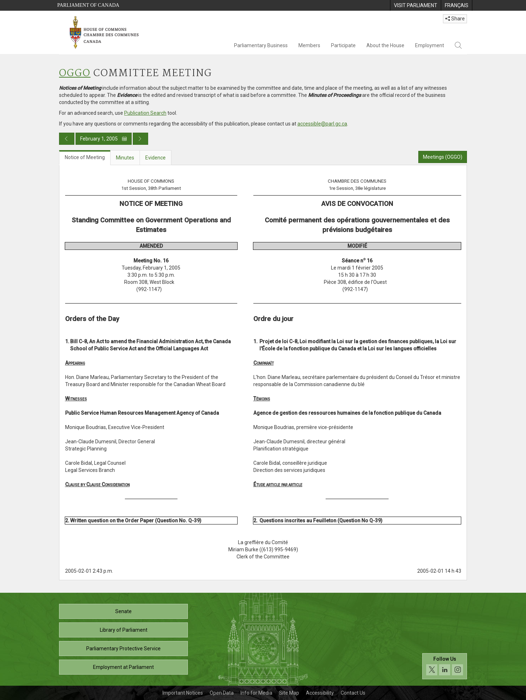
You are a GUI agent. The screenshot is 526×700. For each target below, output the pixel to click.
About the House (385, 45)
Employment (429, 45)
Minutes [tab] (125, 158)
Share (455, 18)
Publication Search (145, 113)
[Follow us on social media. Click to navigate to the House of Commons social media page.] (444, 666)
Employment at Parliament (123, 667)
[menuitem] (415, 5)
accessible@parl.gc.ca (322, 124)
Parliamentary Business (261, 45)
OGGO (75, 73)
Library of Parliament (123, 630)
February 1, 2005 (103, 139)
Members (309, 45)
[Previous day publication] (66, 139)
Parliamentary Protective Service (123, 648)
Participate (343, 45)
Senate (123, 611)
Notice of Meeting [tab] (85, 157)
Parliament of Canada (88, 5)
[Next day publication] (140, 139)
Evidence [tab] (155, 158)
